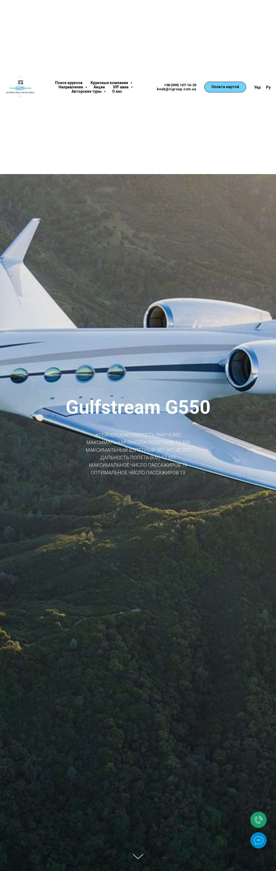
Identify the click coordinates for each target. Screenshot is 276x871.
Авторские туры (86, 91)
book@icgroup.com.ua (176, 89)
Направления (71, 87)
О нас (117, 91)
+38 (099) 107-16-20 (180, 85)
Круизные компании (110, 83)
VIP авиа (121, 87)
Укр (257, 87)
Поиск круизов (68, 83)
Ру (268, 87)
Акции (99, 87)
